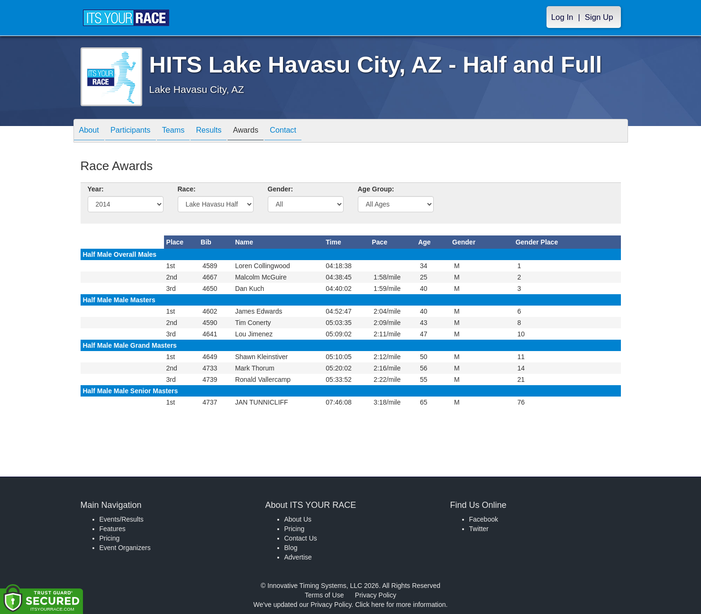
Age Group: (376, 189)
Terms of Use (324, 595)
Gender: (280, 189)
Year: (96, 189)
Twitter (479, 529)
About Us (298, 519)
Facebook (483, 519)
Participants (137, 131)
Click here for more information (400, 604)
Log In (562, 17)
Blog (291, 547)
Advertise (298, 557)
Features (113, 529)
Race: (187, 189)
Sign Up (599, 17)
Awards (267, 131)
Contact (309, 131)
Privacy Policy (375, 595)
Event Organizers (125, 547)
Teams (185, 131)
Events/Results (122, 519)
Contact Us (300, 538)
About (91, 131)
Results (225, 131)
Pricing (110, 538)
